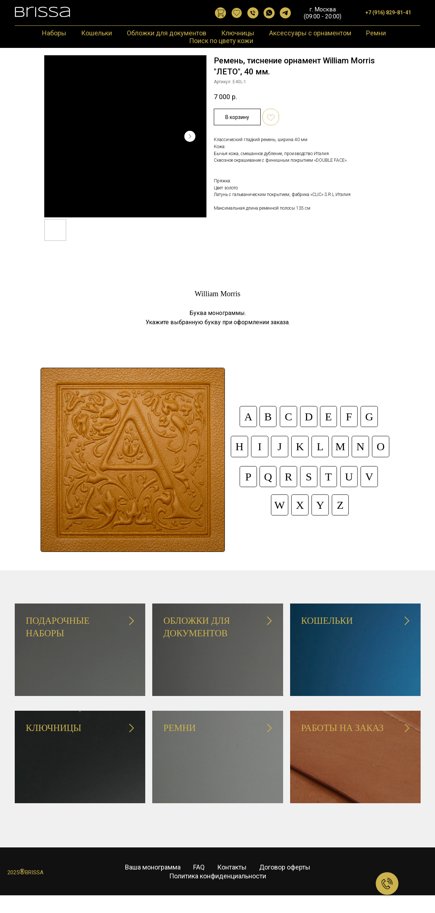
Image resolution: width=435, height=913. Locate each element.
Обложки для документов (166, 33)
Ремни (376, 33)
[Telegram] (285, 12)
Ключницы (237, 33)
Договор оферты (284, 877)
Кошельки (96, 33)
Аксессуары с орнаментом (310, 33)
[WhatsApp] (269, 12)
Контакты (232, 877)
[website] (220, 12)
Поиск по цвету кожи (221, 41)
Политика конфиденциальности (217, 886)
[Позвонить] (252, 12)
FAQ (199, 877)
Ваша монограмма (153, 877)
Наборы (54, 33)
